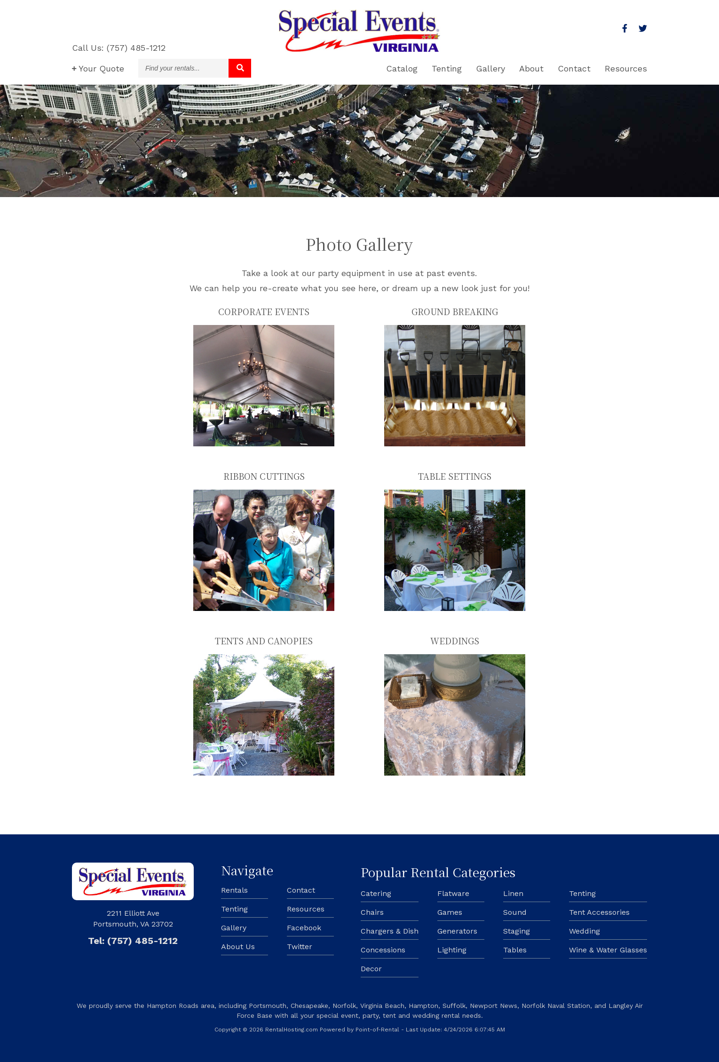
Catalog (402, 68)
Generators (457, 931)
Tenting (447, 68)
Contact (574, 68)
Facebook (304, 927)
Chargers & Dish (390, 931)
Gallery (490, 68)
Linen (513, 893)
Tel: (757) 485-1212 (133, 940)
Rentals (234, 890)
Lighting (451, 949)
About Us (238, 946)
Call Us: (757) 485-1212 (119, 48)
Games (449, 912)
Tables (515, 949)
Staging (516, 931)
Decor (371, 968)
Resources (626, 68)
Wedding (584, 931)
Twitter (299, 946)
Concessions (383, 949)
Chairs (372, 912)
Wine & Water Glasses (608, 949)
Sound (515, 912)
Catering (376, 893)
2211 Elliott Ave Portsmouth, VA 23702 (133, 918)
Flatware (453, 893)
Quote (98, 68)
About (531, 68)
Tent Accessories (599, 912)
